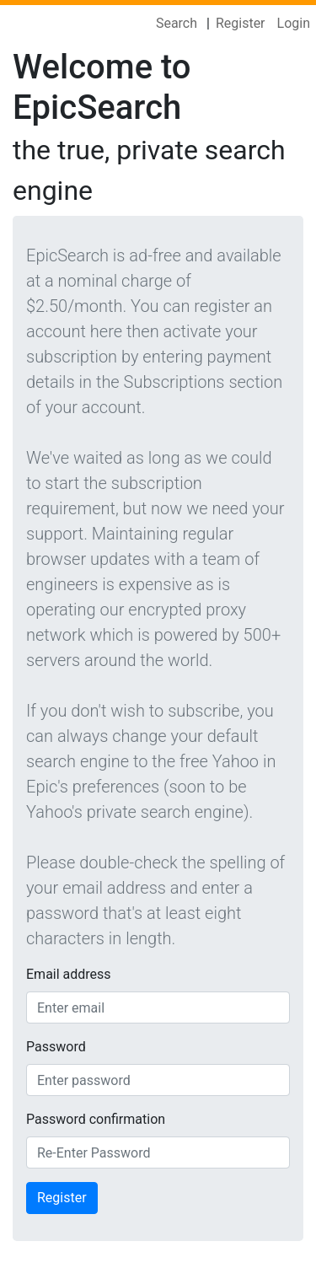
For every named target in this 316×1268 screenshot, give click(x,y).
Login (293, 23)
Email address (68, 974)
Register (240, 23)
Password (56, 1047)
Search (176, 23)
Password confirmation (95, 1119)
